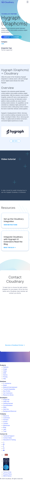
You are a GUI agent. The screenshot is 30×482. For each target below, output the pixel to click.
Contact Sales (7, 438)
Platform (5, 367)
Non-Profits (6, 391)
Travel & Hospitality (9, 389)
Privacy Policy (7, 474)
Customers (6, 418)
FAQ (4, 378)
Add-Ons (6, 409)
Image (5, 369)
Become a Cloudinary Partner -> (15, 345)
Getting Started (8, 403)
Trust (4, 431)
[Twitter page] (3, 442)
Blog (4, 427)
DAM (4, 373)
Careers (5, 423)
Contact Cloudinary (11, 37)
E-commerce (7, 383)
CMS (2, 44)
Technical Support (8, 436)
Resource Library (8, 395)
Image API (6, 399)
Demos (5, 375)
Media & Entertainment (10, 387)
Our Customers (7, 393)
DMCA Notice (7, 476)
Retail (5, 385)
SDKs (4, 407)
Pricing (5, 377)
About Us (6, 416)
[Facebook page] (3, 446)
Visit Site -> (15, 141)
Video (5, 371)
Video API (6, 401)
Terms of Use (7, 472)
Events (5, 421)
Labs (4, 429)
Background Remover (9, 411)
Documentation (7, 405)
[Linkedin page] (3, 444)
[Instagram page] (3, 448)
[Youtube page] (3, 450)
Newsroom (6, 425)
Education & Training (9, 440)
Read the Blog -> (10, 247)
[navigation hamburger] (27, 2)
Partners (5, 419)
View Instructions (10, 225)
